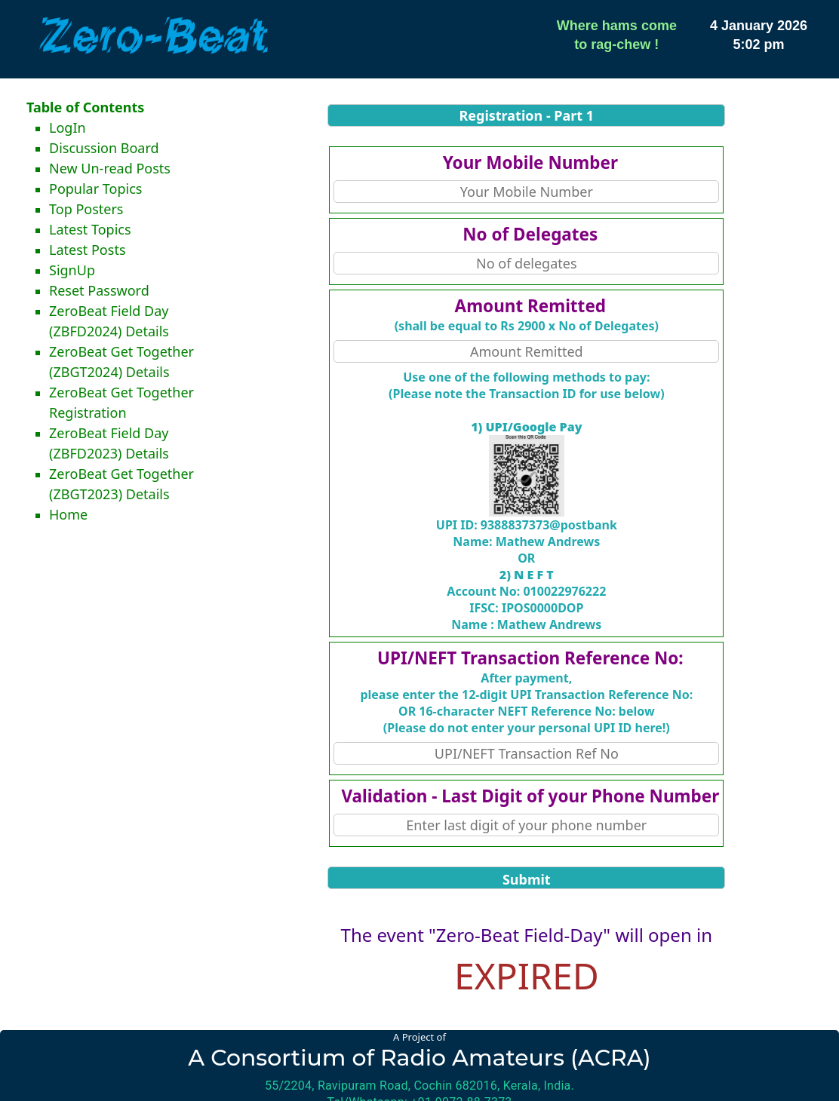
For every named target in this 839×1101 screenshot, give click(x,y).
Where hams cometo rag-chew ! (617, 35)
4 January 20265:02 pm (758, 35)
